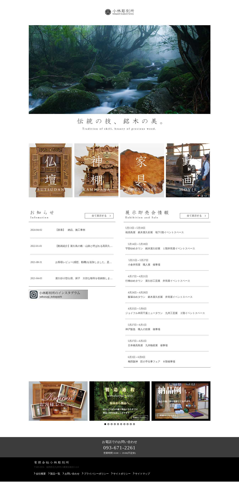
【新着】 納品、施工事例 (71, 236)
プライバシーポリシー (96, 480)
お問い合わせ (197, 24)
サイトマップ (142, 480)
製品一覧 (59, 24)
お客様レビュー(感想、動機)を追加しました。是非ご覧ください (84, 268)
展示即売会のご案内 (113, 24)
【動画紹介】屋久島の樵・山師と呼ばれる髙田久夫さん (84, 252)
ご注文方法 (173, 24)
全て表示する (99, 222)
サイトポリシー (122, 480)
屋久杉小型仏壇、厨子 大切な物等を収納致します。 (84, 284)
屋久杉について (83, 24)
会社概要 (39, 24)
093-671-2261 (119, 454)
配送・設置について (146, 24)
